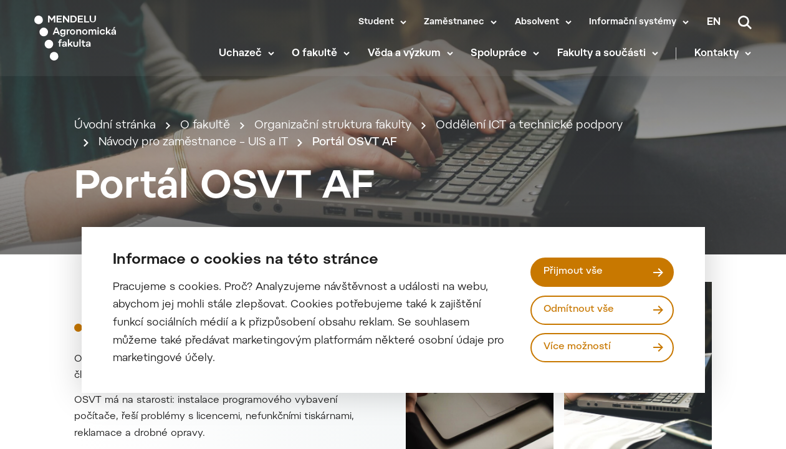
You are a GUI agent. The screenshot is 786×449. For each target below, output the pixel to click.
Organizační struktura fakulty (334, 134)
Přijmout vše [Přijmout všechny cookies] (573, 271)
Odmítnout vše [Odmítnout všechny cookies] (579, 309)
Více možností (577, 347)
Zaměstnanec (454, 22)
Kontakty (717, 56)
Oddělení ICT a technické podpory (530, 134)
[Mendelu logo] (106, 39)
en (714, 22)
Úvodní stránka (115, 134)
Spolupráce (500, 56)
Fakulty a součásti (602, 56)
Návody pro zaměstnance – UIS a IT (194, 151)
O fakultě (315, 56)
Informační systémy (632, 22)
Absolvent (537, 22)
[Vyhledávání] (745, 22)
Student (376, 22)
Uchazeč (240, 56)
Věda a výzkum (404, 56)
